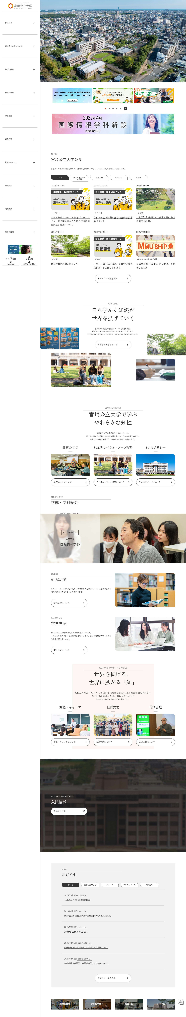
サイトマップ (129, 1001)
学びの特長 (9, 69)
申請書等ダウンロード (160, 1003)
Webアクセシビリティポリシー (163, 1001)
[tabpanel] (113, 224)
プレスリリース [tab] (129, 871)
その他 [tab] (138, 177)
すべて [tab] (60, 177)
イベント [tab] (119, 177)
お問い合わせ (143, 1003)
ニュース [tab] (109, 871)
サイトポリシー (143, 1001)
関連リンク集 (129, 1006)
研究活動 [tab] (99, 177)
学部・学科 (9, 92)
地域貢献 (8, 209)
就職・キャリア (11, 162)
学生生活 (8, 116)
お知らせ (8, 23)
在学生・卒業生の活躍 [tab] (79, 177)
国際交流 (8, 185)
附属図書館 (9, 232)
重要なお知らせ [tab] (90, 871)
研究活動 (8, 139)
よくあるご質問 (130, 1003)
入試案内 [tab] (149, 871)
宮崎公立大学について (13, 46)
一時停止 (125, 108)
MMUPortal (179, 1000)
